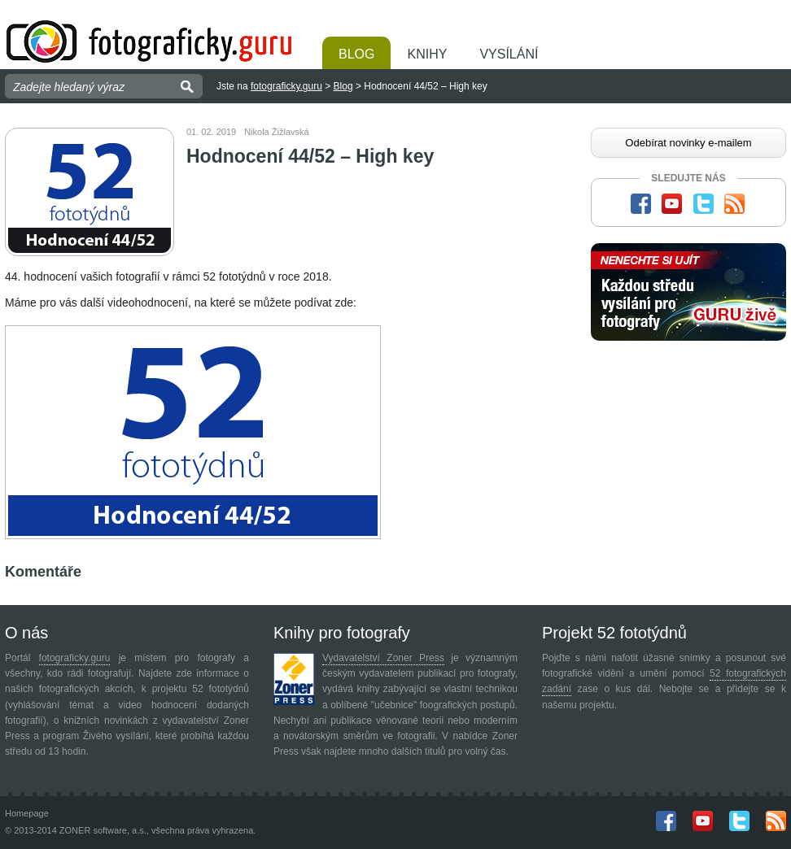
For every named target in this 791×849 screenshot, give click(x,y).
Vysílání (508, 54)
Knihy (427, 54)
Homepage (27, 813)
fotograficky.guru (286, 86)
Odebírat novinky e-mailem (688, 143)
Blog (356, 54)
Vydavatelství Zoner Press (383, 658)
